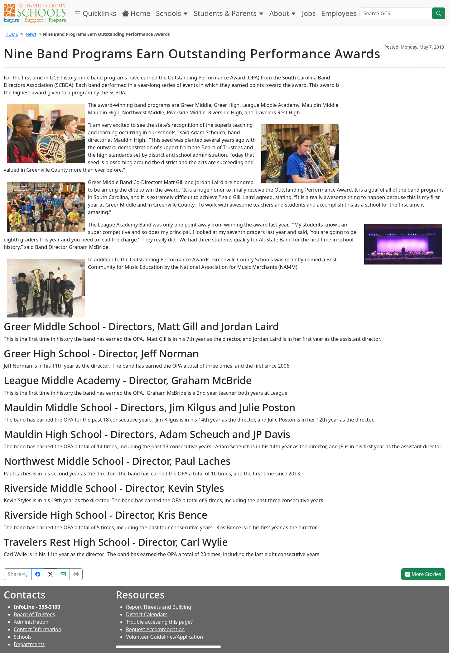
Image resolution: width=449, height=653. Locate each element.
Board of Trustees (34, 614)
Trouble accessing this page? (159, 621)
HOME (11, 34)
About (282, 13)
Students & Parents (229, 13)
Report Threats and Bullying (158, 606)
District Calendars (146, 614)
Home (136, 13)
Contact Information (37, 629)
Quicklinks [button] (95, 13)
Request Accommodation (155, 629)
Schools (172, 13)
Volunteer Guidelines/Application (164, 636)
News (31, 34)
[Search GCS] (396, 13)
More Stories (423, 574)
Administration (31, 621)
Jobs (309, 13)
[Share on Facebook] (37, 574)
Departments (29, 644)
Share (17, 574)
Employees (338, 13)
